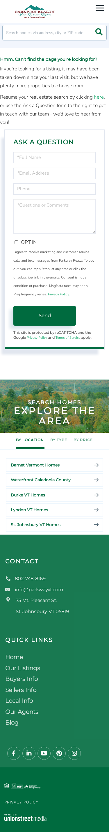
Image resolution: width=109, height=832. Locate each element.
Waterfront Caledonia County (41, 479)
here (99, 97)
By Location (30, 440)
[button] (99, 33)
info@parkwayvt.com (34, 589)
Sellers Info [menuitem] (20, 689)
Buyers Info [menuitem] (21, 678)
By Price (83, 440)
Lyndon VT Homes (29, 509)
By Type (58, 440)
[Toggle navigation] (100, 7)
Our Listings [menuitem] (22, 668)
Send (45, 315)
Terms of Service (68, 337)
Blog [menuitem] (12, 722)
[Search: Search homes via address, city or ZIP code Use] (54, 32)
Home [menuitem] (14, 657)
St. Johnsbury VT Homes (35, 524)
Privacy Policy (58, 294)
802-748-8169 (25, 578)
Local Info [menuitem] (19, 700)
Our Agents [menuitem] (21, 711)
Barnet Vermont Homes (35, 465)
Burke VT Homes (28, 495)
